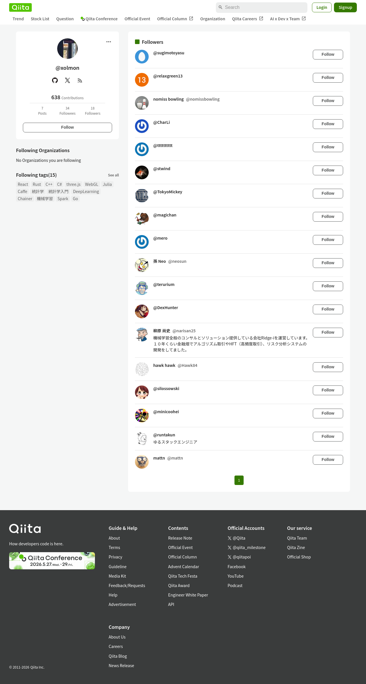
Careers (116, 646)
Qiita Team (297, 538)
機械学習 (45, 198)
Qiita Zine (296, 547)
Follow (67, 127)
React (23, 184)
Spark (62, 198)
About (114, 538)
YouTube (236, 576)
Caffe (22, 191)
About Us (117, 637)
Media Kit (117, 576)
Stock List (40, 18)
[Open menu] (108, 41)
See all (113, 174)
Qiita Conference (99, 18)
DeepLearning (86, 191)
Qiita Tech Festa (182, 576)
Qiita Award (179, 585)
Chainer (25, 198)
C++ (48, 184)
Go (75, 198)
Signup (345, 7)
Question (65, 18)
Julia (107, 184)
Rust (37, 184)
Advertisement (122, 604)
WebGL (91, 184)
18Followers (92, 111)
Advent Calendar (183, 566)
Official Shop (299, 557)
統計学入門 (58, 191)
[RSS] (80, 80)
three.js (73, 184)
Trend (18, 18)
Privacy (115, 557)
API (171, 604)
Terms (114, 547)
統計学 (38, 191)
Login (322, 7)
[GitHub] (55, 80)
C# (59, 184)
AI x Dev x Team (288, 19)
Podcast (235, 585)
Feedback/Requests (127, 585)
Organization (212, 18)
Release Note (180, 538)
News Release (121, 665)
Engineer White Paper (188, 595)
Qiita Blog (118, 656)
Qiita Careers (247, 19)
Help (113, 595)
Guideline (118, 566)
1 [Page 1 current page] (239, 480)
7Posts (42, 111)
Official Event (137, 18)
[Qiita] (20, 7)
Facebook (237, 566)
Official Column (175, 19)
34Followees (67, 111)
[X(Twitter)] (67, 80)
